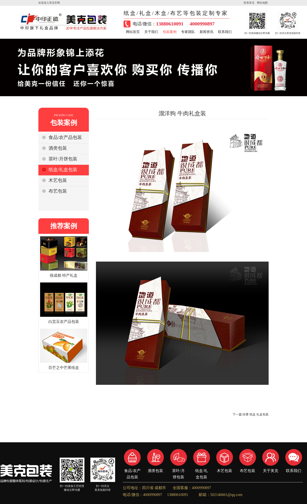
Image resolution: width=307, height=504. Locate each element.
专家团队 (188, 32)
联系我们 (225, 32)
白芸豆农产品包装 (63, 321)
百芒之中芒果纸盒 (63, 367)
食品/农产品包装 (132, 470)
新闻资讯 (206, 32)
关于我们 (151, 32)
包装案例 (170, 32)
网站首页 (133, 32)
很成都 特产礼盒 (64, 275)
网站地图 (262, 2)
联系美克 (249, 2)
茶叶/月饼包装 (178, 470)
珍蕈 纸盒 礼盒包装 (256, 414)
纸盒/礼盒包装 (201, 470)
